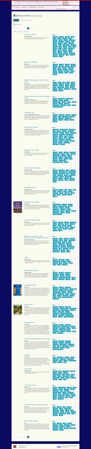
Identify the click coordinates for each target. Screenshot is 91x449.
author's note (70, 98)
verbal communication (58, 106)
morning (61, 118)
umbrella (72, 54)
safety (54, 180)
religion (70, 49)
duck (54, 191)
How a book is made (31, 421)
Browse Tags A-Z (24, 7)
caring (66, 40)
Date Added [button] (26, 31)
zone (68, 251)
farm (65, 191)
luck (59, 225)
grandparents (66, 45)
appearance (72, 129)
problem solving (68, 157)
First (15, 28)
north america (56, 246)
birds (70, 38)
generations (56, 209)
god (60, 45)
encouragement (56, 292)
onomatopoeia (71, 246)
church (55, 41)
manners (67, 103)
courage (61, 66)
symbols (55, 413)
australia (66, 238)
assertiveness (62, 98)
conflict (65, 372)
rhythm (72, 141)
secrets (62, 212)
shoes (54, 397)
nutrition (60, 119)
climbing (68, 41)
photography (56, 377)
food (65, 43)
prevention (65, 295)
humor (69, 155)
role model (62, 331)
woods (61, 415)
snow (70, 51)
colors (67, 132)
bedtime (65, 38)
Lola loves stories (30, 385)
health (61, 176)
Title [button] (18, 31)
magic (68, 209)
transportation (62, 413)
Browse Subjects (16, 7)
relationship (56, 212)
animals (67, 36)
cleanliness (61, 41)
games (66, 175)
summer (55, 54)
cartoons (55, 425)
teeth (73, 279)
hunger (55, 71)
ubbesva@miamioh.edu (22, 447)
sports (60, 53)
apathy (55, 98)
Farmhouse (28, 369)
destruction (71, 344)
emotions (73, 66)
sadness (61, 90)
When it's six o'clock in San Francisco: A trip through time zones (36, 237)
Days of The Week (57, 241)
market (64, 225)
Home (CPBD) (65, 1)
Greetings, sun (29, 112)
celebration (72, 40)
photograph (56, 412)
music (62, 211)
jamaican (72, 116)
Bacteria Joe (28, 304)
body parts (61, 115)
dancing (67, 66)
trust (74, 105)
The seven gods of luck (32, 220)
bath (54, 38)
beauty (55, 222)
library (65, 46)
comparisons (72, 240)
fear (59, 67)
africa (60, 238)
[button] (73, 7)
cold (68, 154)
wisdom (55, 230)
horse (61, 193)
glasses (55, 45)
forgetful (70, 292)
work (60, 230)
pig (54, 194)
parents (55, 48)
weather (55, 56)
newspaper (55, 426)
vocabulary (55, 298)
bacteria (68, 341)
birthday (55, 40)
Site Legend (64, 3)
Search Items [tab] (29, 20)
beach (59, 38)
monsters (67, 71)
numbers (68, 139)
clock (65, 240)
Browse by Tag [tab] (23, 20)
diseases (73, 310)
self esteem (61, 279)
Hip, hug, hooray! (30, 34)
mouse (72, 193)
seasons (60, 51)
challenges (55, 132)
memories (71, 137)
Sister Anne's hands (31, 127)
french (55, 243)
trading (65, 228)
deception (55, 207)
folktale (61, 103)
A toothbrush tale (30, 285)
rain (59, 49)
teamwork (55, 429)
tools (59, 297)
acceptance (55, 129)
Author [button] (21, 31)
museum (55, 360)
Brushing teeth (29, 322)
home (73, 328)
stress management (57, 214)
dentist (62, 274)
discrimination (69, 134)
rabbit (54, 49)
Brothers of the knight (31, 202)
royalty (73, 395)
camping (55, 171)
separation (60, 180)
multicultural (67, 88)
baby (72, 36)
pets (71, 263)
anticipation (61, 170)
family (54, 43)
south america (56, 250)
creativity (67, 390)
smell (71, 72)
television (64, 264)
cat (66, 189)
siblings (68, 212)
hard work (62, 209)
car (64, 407)
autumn (55, 152)
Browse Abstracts (32, 7)
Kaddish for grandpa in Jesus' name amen (36, 80)
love (70, 46)
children (69, 407)
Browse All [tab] (16, 20)
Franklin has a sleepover (32, 168)
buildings (66, 389)
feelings (60, 43)
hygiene (55, 46)
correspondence (56, 374)
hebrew (72, 87)
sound (59, 228)
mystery (68, 211)
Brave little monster (30, 62)
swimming (61, 54)
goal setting (65, 116)
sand (54, 51)
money (70, 225)
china (61, 240)
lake (60, 46)
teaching (62, 144)
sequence (65, 248)
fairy (69, 101)
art (64, 82)
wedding (55, 415)
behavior (61, 84)
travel (54, 398)
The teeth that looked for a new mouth (37, 339)
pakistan (55, 248)
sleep (66, 72)
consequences (73, 289)
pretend (66, 178)
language (68, 243)
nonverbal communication (64, 277)
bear (67, 170)
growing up (72, 175)
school (55, 142)
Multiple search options (61, 8)
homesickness (68, 176)
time (68, 250)
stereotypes (66, 142)
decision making (56, 101)
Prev (18, 28)
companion (55, 390)
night (74, 46)
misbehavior (56, 313)
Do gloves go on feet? (31, 150)
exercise (62, 85)
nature (55, 119)
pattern (61, 157)
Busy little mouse (30, 187)
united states (56, 251)
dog (73, 41)
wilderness (60, 398)
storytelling (72, 53)
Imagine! (27, 355)
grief (67, 87)
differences (61, 134)
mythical (74, 88)
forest (61, 408)
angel (59, 82)
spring (65, 158)
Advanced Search (41, 7)
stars (70, 158)
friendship (71, 43)
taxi (65, 362)
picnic (65, 48)
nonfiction (69, 245)
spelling (66, 428)
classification (56, 154)
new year (55, 227)
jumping (61, 71)
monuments (70, 359)
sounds (55, 74)
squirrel (66, 53)
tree (67, 54)
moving (55, 139)
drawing (64, 261)
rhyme (72, 119)
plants (62, 377)
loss (54, 295)
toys (66, 180)
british (61, 100)
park (60, 360)
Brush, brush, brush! (31, 270)
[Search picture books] (75, 7)
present (68, 426)
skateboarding (72, 360)
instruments (65, 376)
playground (71, 48)
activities (55, 36)
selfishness (63, 105)
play (54, 264)
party (60, 48)
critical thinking (72, 171)
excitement (62, 173)
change (66, 100)
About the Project (66, 2)
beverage (55, 240)
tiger (66, 397)
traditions (72, 180)
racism (61, 141)
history (71, 136)
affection (61, 36)
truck (73, 413)
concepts (73, 154)
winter (61, 56)
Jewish (60, 88)
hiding (71, 69)
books (60, 40)
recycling (73, 412)
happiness (73, 45)
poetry (67, 227)
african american (64, 129)
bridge (72, 357)
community (73, 132)
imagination (63, 359)
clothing (73, 64)
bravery (67, 64)
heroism (65, 69)
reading (64, 49)
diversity (55, 136)
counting (55, 66)
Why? (26, 257)
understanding (62, 160)
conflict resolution (63, 171)
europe (64, 241)
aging (54, 82)
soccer (55, 53)
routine (55, 121)
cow (70, 189)
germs (55, 293)
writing (61, 429)
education (70, 290)
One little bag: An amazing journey (36, 404)
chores (60, 372)
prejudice (55, 141)
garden (61, 136)
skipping (61, 72)
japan (54, 225)
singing (60, 142)
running (64, 194)
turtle (54, 181)
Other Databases (65, 4)
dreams (64, 101)
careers (70, 204)
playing (61, 178)
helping (60, 69)
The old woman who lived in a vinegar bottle (37, 97)
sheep (65, 51)
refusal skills (56, 347)
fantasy (74, 101)
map (65, 137)
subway (60, 362)
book (67, 259)
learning (55, 137)
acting (54, 387)
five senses (71, 67)
